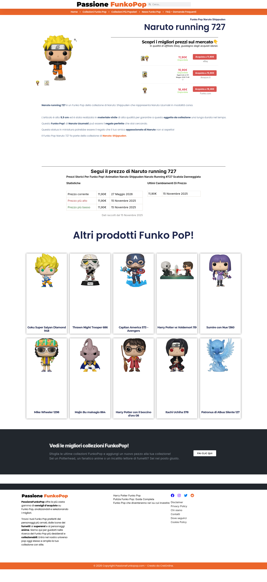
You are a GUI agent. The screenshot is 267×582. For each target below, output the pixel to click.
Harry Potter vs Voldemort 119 (176, 327)
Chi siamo (176, 510)
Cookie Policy (179, 522)
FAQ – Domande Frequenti (181, 11)
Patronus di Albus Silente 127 (220, 412)
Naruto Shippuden (214, 19)
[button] (75, 40)
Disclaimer (177, 502)
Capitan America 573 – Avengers (133, 329)
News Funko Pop (151, 11)
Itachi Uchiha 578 (176, 412)
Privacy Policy (179, 506)
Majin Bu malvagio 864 (90, 412)
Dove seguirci (179, 518)
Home (74, 11)
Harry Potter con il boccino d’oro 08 (133, 414)
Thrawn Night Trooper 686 (90, 327)
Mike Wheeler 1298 (46, 412)
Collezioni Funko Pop (94, 11)
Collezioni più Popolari (124, 11)
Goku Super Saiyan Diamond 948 (46, 329)
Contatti (175, 514)
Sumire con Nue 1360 (220, 327)
